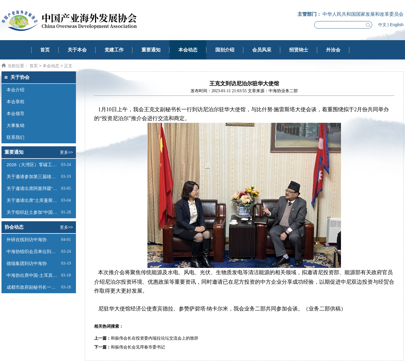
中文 (382, 24)
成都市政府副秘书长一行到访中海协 (33, 287)
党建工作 (114, 49)
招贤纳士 (298, 49)
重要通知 (151, 49)
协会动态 (14, 227)
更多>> (66, 152)
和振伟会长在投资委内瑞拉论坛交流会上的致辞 (154, 338)
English (397, 24)
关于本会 (77, 49)
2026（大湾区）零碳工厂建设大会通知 (33, 164)
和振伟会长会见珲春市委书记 (138, 347)
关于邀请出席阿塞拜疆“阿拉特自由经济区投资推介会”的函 (33, 188)
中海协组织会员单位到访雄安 (33, 251)
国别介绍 (224, 49)
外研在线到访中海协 (27, 239)
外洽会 (333, 49)
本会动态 (187, 49)
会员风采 (261, 49)
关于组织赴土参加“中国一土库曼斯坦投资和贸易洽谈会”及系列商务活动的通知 (33, 212)
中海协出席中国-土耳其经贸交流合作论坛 (33, 275)
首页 (45, 49)
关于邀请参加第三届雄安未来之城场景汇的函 (33, 176)
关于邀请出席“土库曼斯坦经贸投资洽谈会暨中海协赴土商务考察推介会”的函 (33, 200)
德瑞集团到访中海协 (27, 263)
